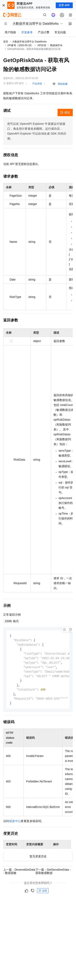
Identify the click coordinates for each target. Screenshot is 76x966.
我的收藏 (62, 83)
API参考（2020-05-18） (20, 45)
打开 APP (64, 5)
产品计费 (43, 32)
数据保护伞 (56, 45)
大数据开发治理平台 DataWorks (29, 41)
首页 (5, 41)
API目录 (41, 45)
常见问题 (60, 32)
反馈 (43, 893)
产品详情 (37, 83)
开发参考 (27, 32)
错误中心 (15, 824)
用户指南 (10, 32)
